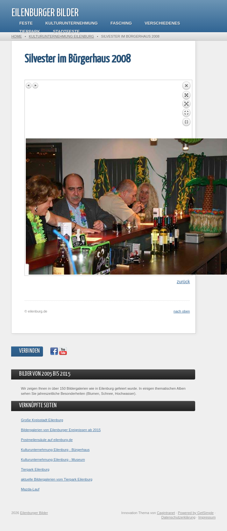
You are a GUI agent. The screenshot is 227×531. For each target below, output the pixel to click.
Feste (26, 23)
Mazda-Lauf (30, 489)
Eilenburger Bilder (45, 13)
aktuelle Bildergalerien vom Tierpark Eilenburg (56, 479)
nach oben (182, 311)
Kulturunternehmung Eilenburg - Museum (53, 459)
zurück (183, 281)
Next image (35, 85)
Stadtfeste (66, 31)
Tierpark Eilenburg (35, 469)
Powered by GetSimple (196, 513)
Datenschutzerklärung (178, 517)
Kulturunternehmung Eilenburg (61, 36)
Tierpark (29, 31)
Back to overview (186, 109)
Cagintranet (166, 513)
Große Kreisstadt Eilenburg (42, 420)
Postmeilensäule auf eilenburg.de (47, 440)
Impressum (207, 517)
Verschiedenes (162, 23)
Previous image (29, 85)
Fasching (121, 23)
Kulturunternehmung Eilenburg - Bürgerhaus (55, 450)
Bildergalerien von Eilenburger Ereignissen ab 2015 (61, 430)
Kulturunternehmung (72, 23)
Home (16, 36)
